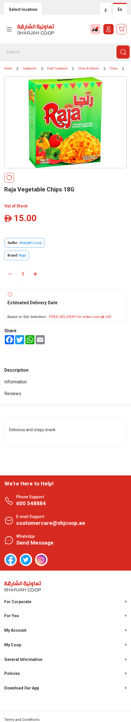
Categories (29, 68)
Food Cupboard (57, 68)
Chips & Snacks (88, 68)
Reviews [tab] (12, 393)
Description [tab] (16, 370)
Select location (23, 9)
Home (8, 68)
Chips (114, 68)
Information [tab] (15, 382)
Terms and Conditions (22, 720)
